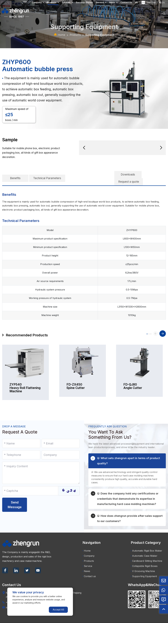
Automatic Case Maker (144, 548)
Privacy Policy (123, 619)
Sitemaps (135, 619)
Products (51, 2)
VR (136, 2)
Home (61, 34)
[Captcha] (30, 483)
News (112, 2)
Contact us (126, 2)
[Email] (61, 436)
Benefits (15, 174)
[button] (84, 147)
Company (37, 2)
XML (144, 619)
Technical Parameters (47, 174)
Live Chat (148, 2)
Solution (66, 2)
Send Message (15, 497)
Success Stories (84, 2)
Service (100, 2)
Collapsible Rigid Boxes (144, 558)
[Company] (61, 447)
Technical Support (157, 619)
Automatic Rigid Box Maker (146, 543)
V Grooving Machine (143, 564)
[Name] (21, 436)
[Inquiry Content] (41, 466)
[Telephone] (21, 447)
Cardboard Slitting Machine (146, 553)
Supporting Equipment (99, 34)
